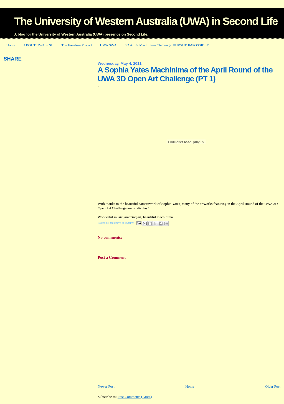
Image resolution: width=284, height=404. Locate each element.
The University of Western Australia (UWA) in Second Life (146, 21)
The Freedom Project (77, 45)
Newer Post (106, 386)
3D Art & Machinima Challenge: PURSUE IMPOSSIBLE (167, 45)
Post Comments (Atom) (135, 397)
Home (10, 45)
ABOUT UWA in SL (38, 45)
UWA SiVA (108, 45)
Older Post (272, 386)
